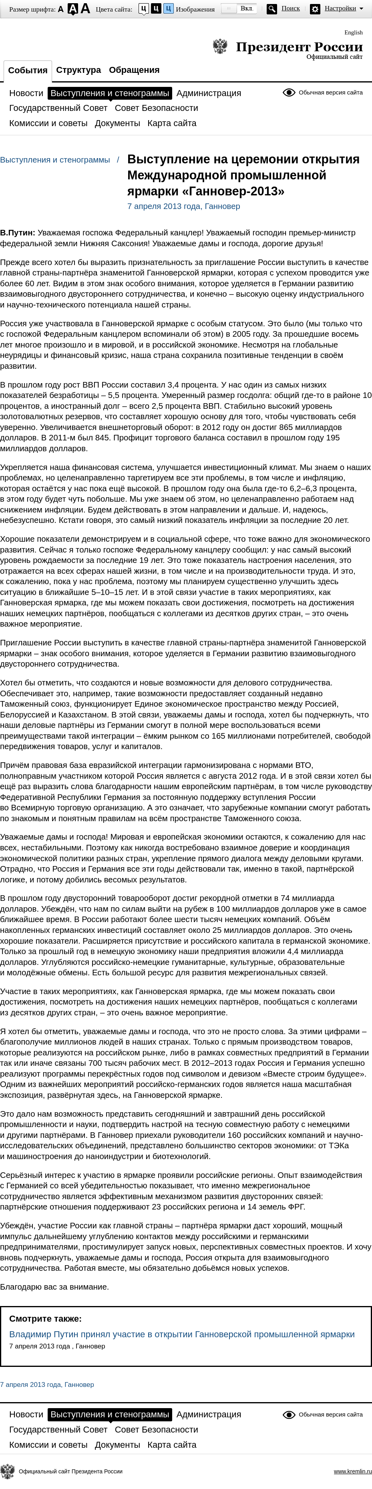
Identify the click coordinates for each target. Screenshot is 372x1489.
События (28, 70)
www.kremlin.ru (353, 1471)
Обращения (134, 70)
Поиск (291, 8)
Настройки (340, 8)
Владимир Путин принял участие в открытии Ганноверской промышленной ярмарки (182, 1334)
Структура (78, 70)
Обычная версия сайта (331, 92)
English (353, 32)
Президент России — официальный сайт (288, 49)
